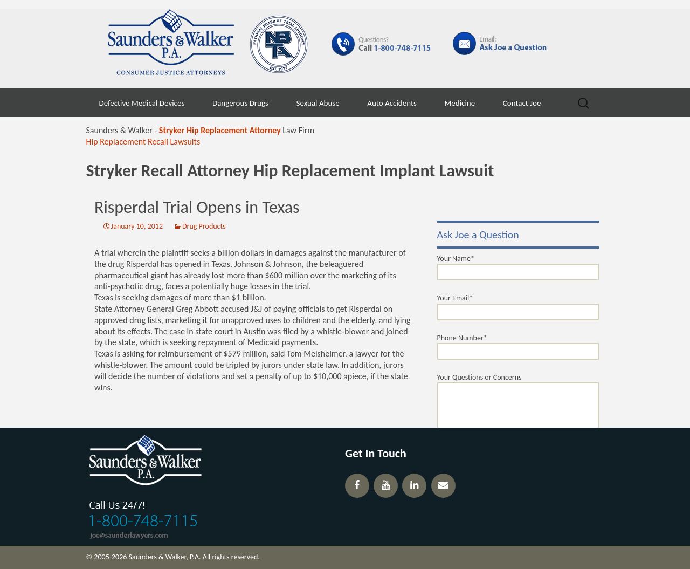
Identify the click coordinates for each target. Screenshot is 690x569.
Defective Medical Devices (142, 103)
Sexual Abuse (318, 103)
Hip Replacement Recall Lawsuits (143, 141)
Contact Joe (522, 103)
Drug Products (204, 226)
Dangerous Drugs (240, 103)
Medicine (459, 103)
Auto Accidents (392, 103)
